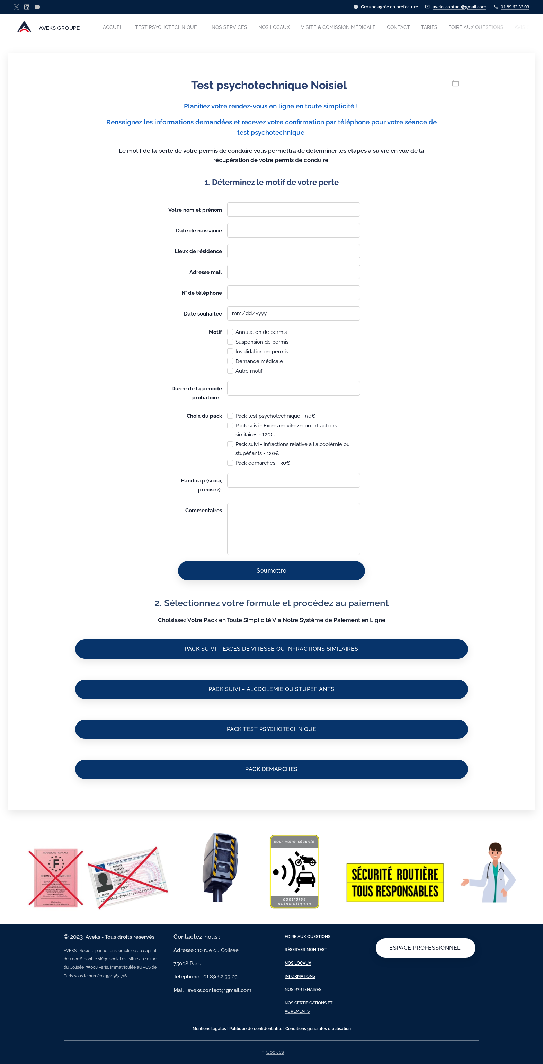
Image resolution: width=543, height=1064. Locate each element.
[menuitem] (416, 28)
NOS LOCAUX (298, 962)
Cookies (275, 1052)
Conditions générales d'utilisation (318, 1028)
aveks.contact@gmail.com (459, 6)
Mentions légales (209, 1028)
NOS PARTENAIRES (303, 989)
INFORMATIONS (300, 976)
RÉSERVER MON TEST (306, 949)
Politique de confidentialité (255, 1028)
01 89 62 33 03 (515, 6)
